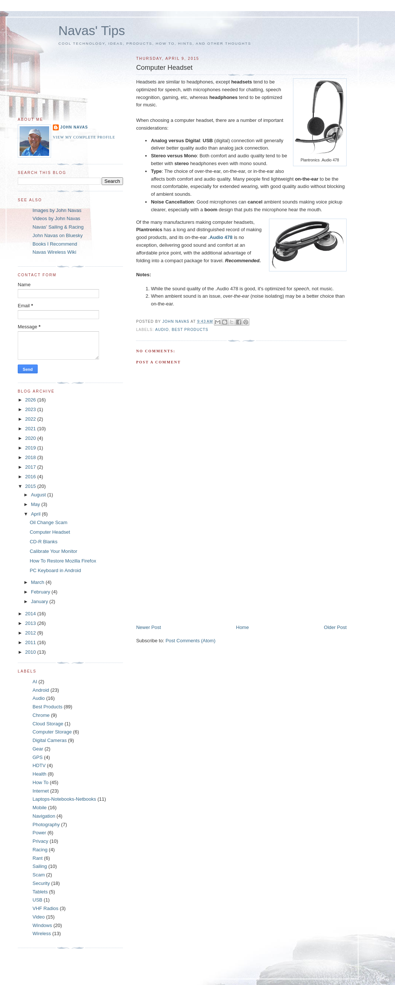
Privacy (40, 841)
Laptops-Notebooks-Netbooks (64, 799)
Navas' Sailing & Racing (58, 227)
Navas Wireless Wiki (54, 252)
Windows (42, 925)
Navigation (44, 816)
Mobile (40, 807)
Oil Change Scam (48, 522)
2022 (31, 419)
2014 (31, 613)
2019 (31, 448)
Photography (46, 824)
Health (40, 774)
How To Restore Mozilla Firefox (63, 561)
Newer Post (148, 627)
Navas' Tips (91, 30)
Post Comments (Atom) (190, 640)
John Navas (74, 127)
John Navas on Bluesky (58, 235)
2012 (31, 633)
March (38, 582)
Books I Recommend (55, 244)
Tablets (40, 892)
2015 (31, 486)
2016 (31, 476)
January (40, 601)
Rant (37, 858)
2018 (31, 457)
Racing (40, 849)
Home (242, 627)
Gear (38, 749)
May (36, 504)
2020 (31, 438)
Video (39, 917)
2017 (31, 467)
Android (41, 690)
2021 (31, 428)
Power (39, 832)
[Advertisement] (191, 572)
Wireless (42, 933)
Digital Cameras (50, 740)
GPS (37, 757)
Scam (39, 875)
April (36, 514)
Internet (41, 791)
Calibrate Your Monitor (53, 551)
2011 (31, 642)
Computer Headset (50, 532)
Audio (162, 330)
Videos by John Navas (56, 218)
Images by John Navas (57, 210)
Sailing (40, 866)
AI (35, 681)
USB (37, 900)
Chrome (41, 715)
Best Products (190, 330)
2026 (31, 400)
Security (41, 883)
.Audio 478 (220, 237)
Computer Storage (52, 732)
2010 (31, 652)
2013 (31, 623)
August (39, 494)
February (41, 592)
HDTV (39, 765)
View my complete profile (84, 137)
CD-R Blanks (43, 541)
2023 (31, 409)
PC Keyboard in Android (55, 570)
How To (40, 782)
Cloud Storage (48, 723)
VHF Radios (45, 908)
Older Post (335, 627)
